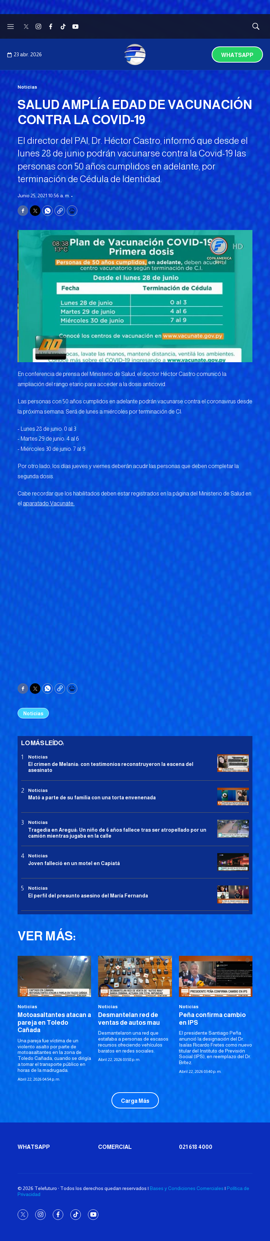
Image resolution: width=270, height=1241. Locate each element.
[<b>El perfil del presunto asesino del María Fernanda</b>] (233, 894)
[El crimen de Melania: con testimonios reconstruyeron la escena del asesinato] (233, 763)
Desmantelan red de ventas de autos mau (129, 1018)
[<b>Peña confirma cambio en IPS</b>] (215, 976)
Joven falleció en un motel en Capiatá (74, 863)
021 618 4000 (195, 1147)
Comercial (115, 1147)
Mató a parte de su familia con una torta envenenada (92, 797)
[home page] (135, 54)
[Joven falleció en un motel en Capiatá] (233, 862)
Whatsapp (237, 55)
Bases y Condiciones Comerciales (187, 1188)
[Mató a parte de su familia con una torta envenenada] (233, 797)
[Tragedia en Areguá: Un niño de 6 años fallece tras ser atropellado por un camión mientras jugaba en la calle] (233, 829)
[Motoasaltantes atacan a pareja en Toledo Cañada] (54, 976)
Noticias (27, 87)
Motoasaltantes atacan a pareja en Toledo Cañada (54, 1022)
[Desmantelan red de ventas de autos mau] (135, 976)
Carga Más (135, 1101)
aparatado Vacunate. (49, 503)
